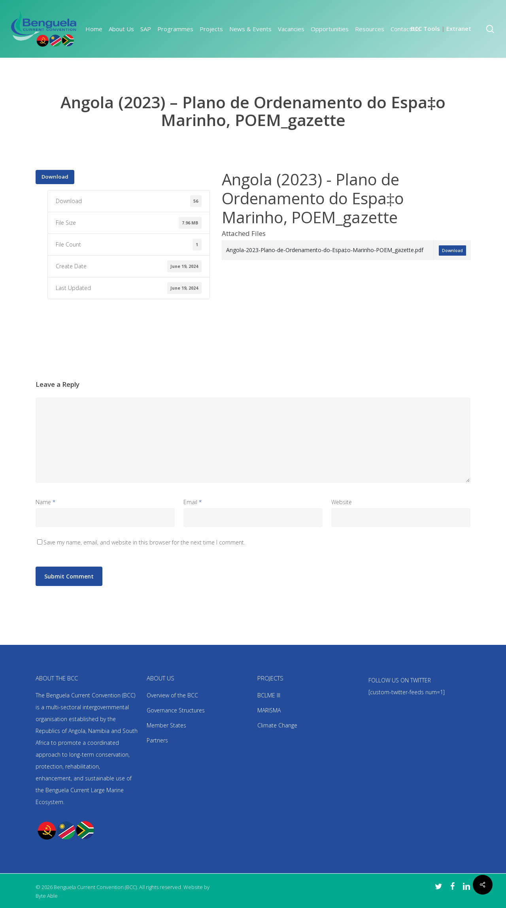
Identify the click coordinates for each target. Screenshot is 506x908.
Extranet (458, 28)
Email (192, 502)
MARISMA (269, 710)
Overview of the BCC (172, 695)
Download (55, 176)
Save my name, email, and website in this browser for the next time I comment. (144, 542)
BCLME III (268, 695)
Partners (157, 740)
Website (341, 502)
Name (45, 502)
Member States (166, 725)
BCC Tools (425, 28)
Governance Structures (176, 710)
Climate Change (277, 725)
